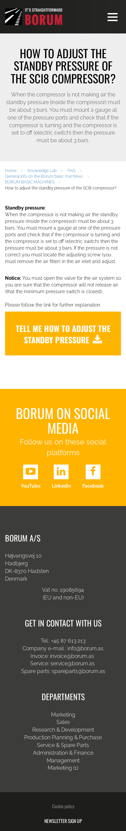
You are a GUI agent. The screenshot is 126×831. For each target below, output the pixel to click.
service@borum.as (73, 663)
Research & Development (63, 730)
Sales (63, 722)
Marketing (63, 715)
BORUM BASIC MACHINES (29, 182)
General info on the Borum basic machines (44, 176)
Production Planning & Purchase (63, 737)
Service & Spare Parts (63, 745)
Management (63, 760)
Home (10, 170)
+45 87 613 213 (68, 641)
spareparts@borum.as (78, 671)
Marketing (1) (63, 768)
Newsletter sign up (63, 820)
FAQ (71, 170)
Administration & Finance (63, 753)
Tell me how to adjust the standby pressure (63, 334)
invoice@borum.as (72, 656)
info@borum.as (85, 648)
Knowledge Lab (42, 170)
